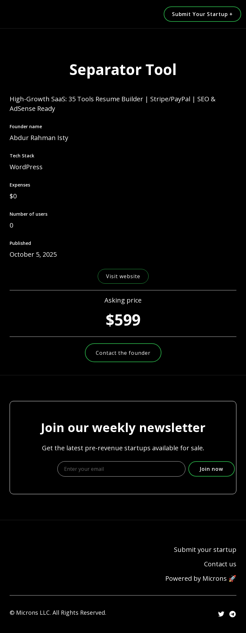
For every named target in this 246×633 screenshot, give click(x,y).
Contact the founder (123, 352)
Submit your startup (205, 550)
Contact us (220, 564)
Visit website (123, 276)
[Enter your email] (121, 469)
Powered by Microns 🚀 (200, 578)
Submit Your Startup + (201, 14)
